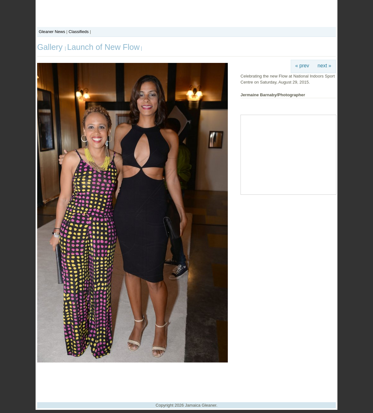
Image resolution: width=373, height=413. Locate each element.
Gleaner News (52, 31)
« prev (302, 65)
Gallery (51, 47)
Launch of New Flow (103, 47)
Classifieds (79, 31)
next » (324, 65)
